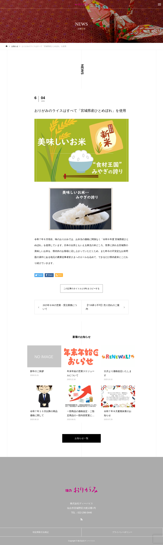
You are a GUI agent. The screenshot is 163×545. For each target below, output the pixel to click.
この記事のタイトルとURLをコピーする (81, 288)
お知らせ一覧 (81, 438)
